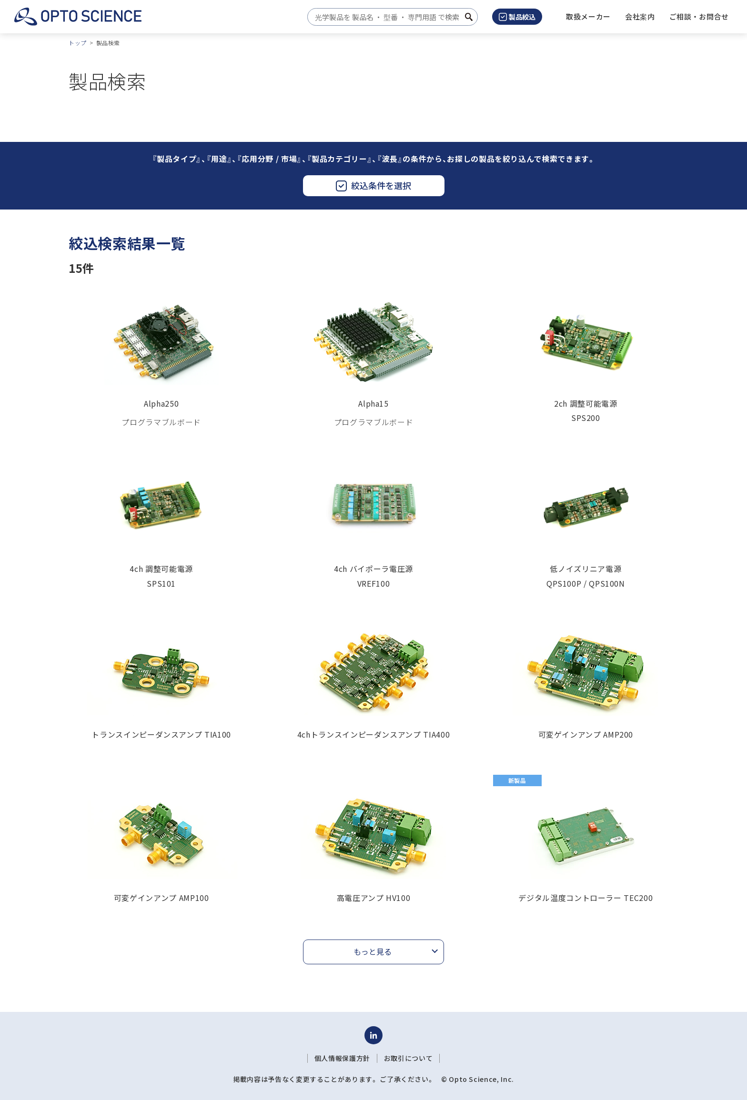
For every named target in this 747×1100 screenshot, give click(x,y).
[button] (640, 16)
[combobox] (390, 17)
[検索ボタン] (469, 17)
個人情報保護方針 (342, 1058)
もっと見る (372, 951)
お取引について (408, 1058)
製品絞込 (517, 16)
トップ (78, 43)
